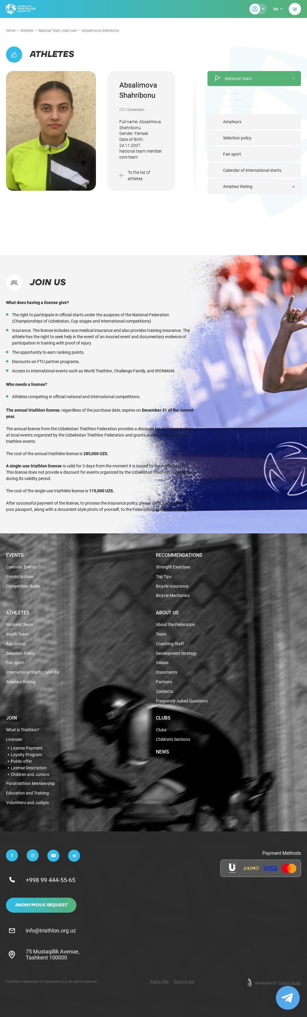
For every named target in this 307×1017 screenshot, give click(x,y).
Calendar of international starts (252, 170)
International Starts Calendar (33, 672)
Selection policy (237, 138)
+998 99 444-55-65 (50, 880)
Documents (166, 672)
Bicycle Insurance (172, 586)
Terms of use (184, 981)
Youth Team (17, 634)
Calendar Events (21, 567)
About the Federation (175, 624)
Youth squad (234, 99)
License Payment (27, 748)
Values (162, 662)
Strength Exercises (173, 567)
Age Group (16, 643)
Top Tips (163, 576)
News (162, 751)
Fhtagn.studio (289, 983)
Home (10, 30)
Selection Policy (20, 653)
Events (15, 555)
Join (11, 717)
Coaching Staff (170, 643)
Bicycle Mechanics (173, 595)
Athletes (26, 30)
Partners (164, 681)
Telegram (185, 509)
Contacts (164, 691)
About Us (167, 612)
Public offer (21, 761)
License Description (29, 768)
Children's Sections (173, 739)
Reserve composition (242, 106)
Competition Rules (23, 586)
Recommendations (179, 555)
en (275, 9)
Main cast (232, 92)
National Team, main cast (57, 30)
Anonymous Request (41, 905)
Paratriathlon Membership (30, 783)
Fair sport (232, 154)
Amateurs (232, 121)
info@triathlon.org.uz (51, 930)
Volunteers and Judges (27, 802)
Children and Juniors (30, 774)
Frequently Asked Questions (182, 701)
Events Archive (19, 576)
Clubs (163, 717)
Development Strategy (176, 653)
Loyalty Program (26, 755)
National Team (233, 78)
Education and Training (27, 793)
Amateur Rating (237, 186)
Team (161, 634)
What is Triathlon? (22, 729)
